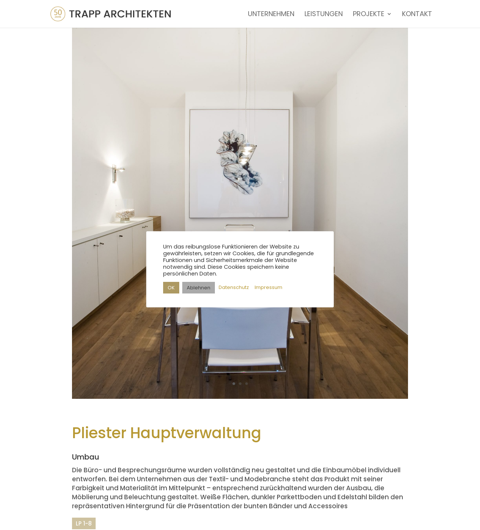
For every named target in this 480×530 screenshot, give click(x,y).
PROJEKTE (368, 14)
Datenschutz (234, 287)
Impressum (268, 287)
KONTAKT (417, 14)
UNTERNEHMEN (271, 14)
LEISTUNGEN (323, 14)
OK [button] (171, 287)
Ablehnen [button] (198, 287)
